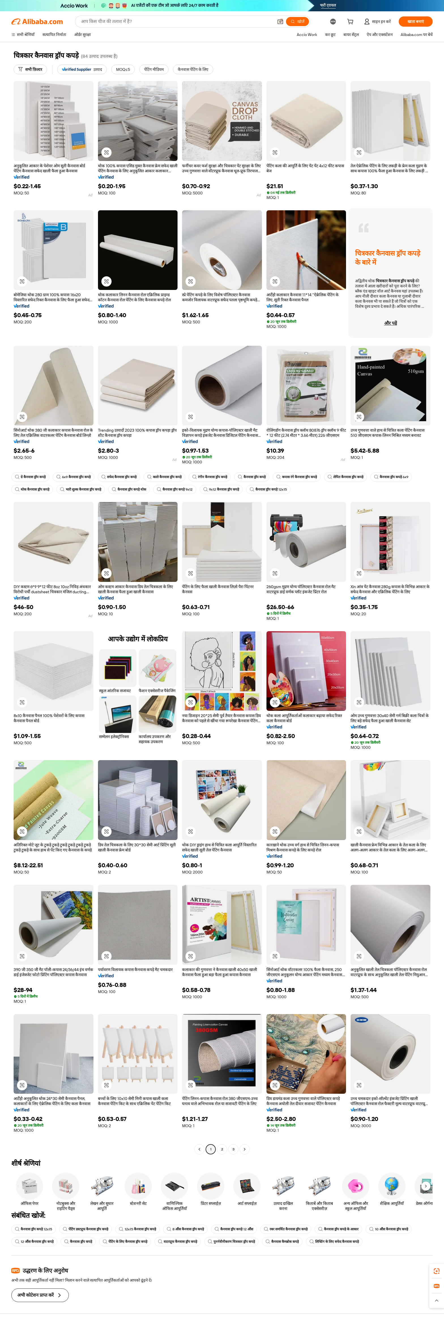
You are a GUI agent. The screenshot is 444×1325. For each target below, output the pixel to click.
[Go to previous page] (199, 1149)
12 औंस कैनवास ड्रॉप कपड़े (34, 1241)
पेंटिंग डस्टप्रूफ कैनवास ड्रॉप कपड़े (85, 1229)
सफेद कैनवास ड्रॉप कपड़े (118, 477)
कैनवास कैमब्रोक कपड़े (282, 1241)
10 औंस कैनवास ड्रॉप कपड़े (388, 1229)
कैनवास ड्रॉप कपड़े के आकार (338, 1229)
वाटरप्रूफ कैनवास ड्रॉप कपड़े (177, 1241)
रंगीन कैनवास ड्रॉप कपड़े (209, 477)
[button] (280, 21)
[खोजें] (297, 21)
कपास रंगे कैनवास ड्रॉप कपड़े (296, 477)
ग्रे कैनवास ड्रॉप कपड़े (30, 477)
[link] (436, 1271)
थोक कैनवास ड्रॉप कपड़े (32, 489)
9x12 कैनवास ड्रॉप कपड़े (221, 489)
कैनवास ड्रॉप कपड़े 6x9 (391, 477)
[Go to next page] (245, 1149)
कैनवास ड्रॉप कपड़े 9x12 (175, 489)
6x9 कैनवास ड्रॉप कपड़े (73, 477)
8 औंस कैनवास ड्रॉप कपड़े (185, 1229)
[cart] (351, 22)
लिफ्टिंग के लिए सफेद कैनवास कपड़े (334, 1241)
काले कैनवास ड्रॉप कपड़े (164, 477)
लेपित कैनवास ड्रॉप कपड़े (345, 477)
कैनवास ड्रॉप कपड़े (252, 477)
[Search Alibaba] (176, 21)
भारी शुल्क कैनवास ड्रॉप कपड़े (80, 489)
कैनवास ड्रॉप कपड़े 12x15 (268, 489)
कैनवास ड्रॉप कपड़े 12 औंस (234, 1229)
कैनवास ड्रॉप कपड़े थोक (129, 489)
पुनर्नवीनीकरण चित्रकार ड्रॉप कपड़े (231, 1241)
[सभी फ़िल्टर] (30, 69)
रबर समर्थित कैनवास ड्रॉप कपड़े (286, 1229)
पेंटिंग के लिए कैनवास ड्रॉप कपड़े (125, 1241)
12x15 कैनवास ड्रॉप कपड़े (137, 1229)
